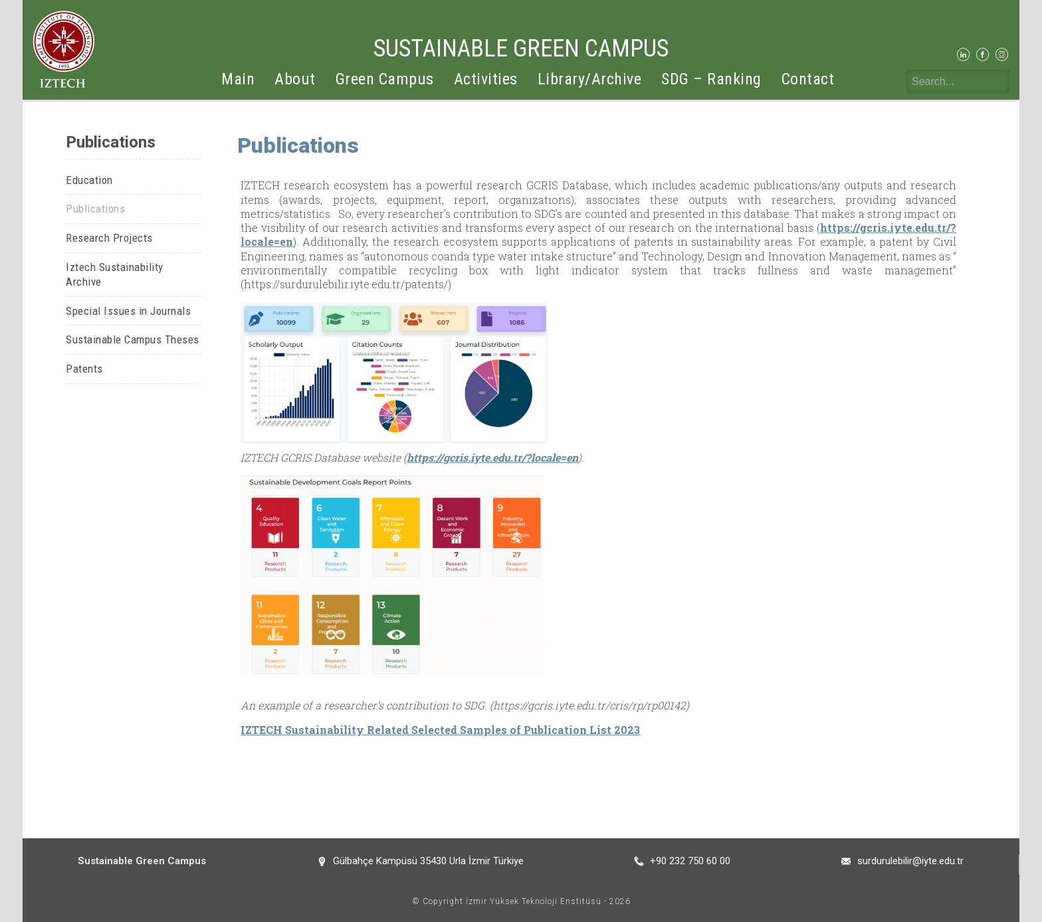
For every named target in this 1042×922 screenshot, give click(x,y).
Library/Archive (590, 79)
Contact (808, 79)
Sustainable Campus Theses (132, 339)
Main (238, 79)
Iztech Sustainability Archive (114, 274)
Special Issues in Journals (128, 311)
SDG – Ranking (711, 79)
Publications (95, 208)
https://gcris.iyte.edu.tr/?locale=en (492, 457)
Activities (486, 79)
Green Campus (385, 79)
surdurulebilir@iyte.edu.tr (910, 861)
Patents (84, 368)
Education (89, 180)
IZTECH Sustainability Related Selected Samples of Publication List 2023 (440, 730)
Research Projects (109, 237)
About (295, 79)
